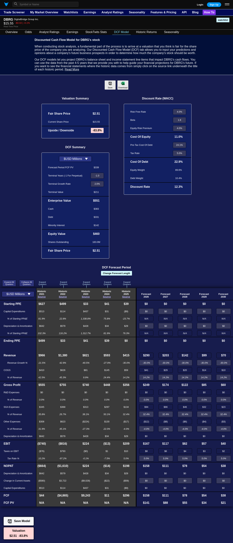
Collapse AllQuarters (26, 283)
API (184, 12)
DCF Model (121, 32)
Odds (28, 32)
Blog (195, 12)
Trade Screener (14, 12)
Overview (11, 32)
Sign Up (214, 4)
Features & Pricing (163, 12)
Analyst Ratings (112, 12)
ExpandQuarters (42, 283)
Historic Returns (146, 32)
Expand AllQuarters (9, 283)
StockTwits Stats (96, 32)
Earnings (90, 12)
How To (209, 12)
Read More (72, 69)
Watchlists (71, 12)
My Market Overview (44, 12)
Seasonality (137, 12)
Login (200, 4)
